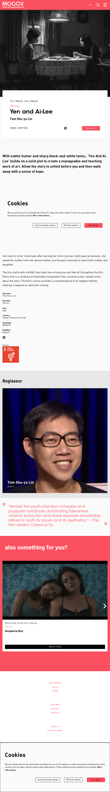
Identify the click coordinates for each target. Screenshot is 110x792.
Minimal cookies (71, 227)
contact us (55, 729)
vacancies (55, 715)
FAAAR (55, 693)
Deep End (23, 130)
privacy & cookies (55, 732)
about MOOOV (55, 685)
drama (13, 130)
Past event (91, 130)
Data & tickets (55, 649)
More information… (42, 218)
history (55, 689)
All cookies (93, 227)
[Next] (105, 608)
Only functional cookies (45, 227)
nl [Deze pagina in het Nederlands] (90, 5)
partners (55, 711)
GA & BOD (55, 707)
